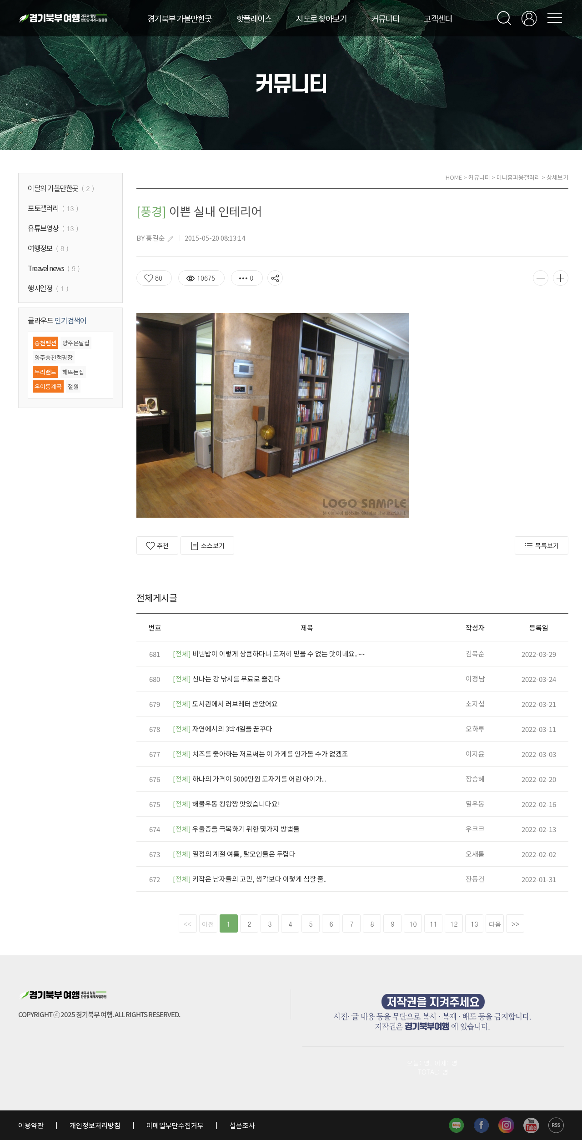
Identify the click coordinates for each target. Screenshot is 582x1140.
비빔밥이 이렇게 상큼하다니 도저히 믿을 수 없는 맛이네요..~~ (269, 653)
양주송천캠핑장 (54, 357)
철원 (73, 386)
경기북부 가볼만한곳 (179, 18)
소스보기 (207, 545)
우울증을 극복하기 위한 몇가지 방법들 (236, 828)
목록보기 (541, 545)
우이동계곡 (48, 386)
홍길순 (155, 237)
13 (474, 923)
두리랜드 (45, 372)
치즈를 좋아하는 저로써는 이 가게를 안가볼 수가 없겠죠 (260, 753)
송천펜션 (45, 342)
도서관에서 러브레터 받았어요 (225, 703)
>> (516, 923)
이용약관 (31, 1125)
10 (412, 923)
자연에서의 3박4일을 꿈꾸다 (222, 728)
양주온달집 (76, 342)
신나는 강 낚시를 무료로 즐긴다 (227, 678)
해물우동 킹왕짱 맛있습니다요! (226, 803)
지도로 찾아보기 (321, 18)
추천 (157, 545)
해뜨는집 (73, 372)
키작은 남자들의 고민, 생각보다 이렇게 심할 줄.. (249, 878)
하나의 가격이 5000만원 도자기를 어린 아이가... (249, 778)
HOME (454, 177)
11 (433, 923)
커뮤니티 (385, 18)
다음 (495, 923)
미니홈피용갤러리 (518, 177)
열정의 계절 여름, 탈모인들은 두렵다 (234, 853)
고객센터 (438, 18)
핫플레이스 (254, 18)
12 (453, 923)
